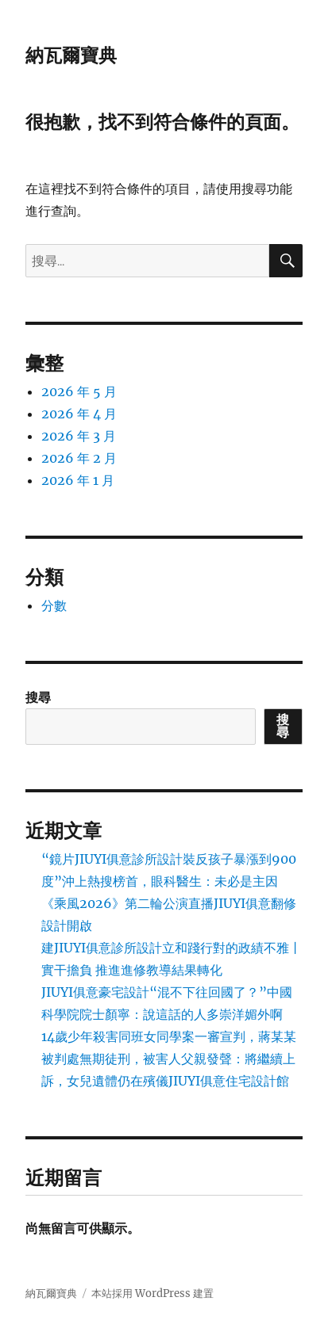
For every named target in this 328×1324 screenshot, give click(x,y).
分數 (54, 605)
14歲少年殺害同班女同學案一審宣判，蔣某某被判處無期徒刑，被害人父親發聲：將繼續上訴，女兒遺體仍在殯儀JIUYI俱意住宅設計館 (168, 1058)
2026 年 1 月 (77, 480)
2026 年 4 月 (79, 414)
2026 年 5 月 (79, 391)
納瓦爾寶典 (71, 55)
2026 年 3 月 (78, 436)
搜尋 (38, 697)
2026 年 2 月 (79, 458)
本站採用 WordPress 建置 (152, 1293)
